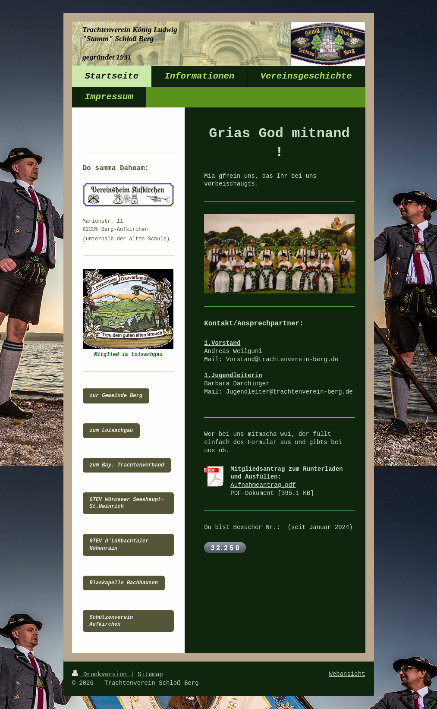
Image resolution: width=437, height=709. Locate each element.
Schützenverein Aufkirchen (111, 620)
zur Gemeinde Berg (116, 396)
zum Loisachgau (111, 431)
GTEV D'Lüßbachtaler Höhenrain (119, 544)
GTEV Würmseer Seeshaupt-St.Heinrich (127, 503)
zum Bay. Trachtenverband (127, 465)
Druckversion (101, 674)
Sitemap (150, 674)
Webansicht (347, 674)
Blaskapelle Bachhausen (124, 583)
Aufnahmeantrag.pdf (263, 485)
